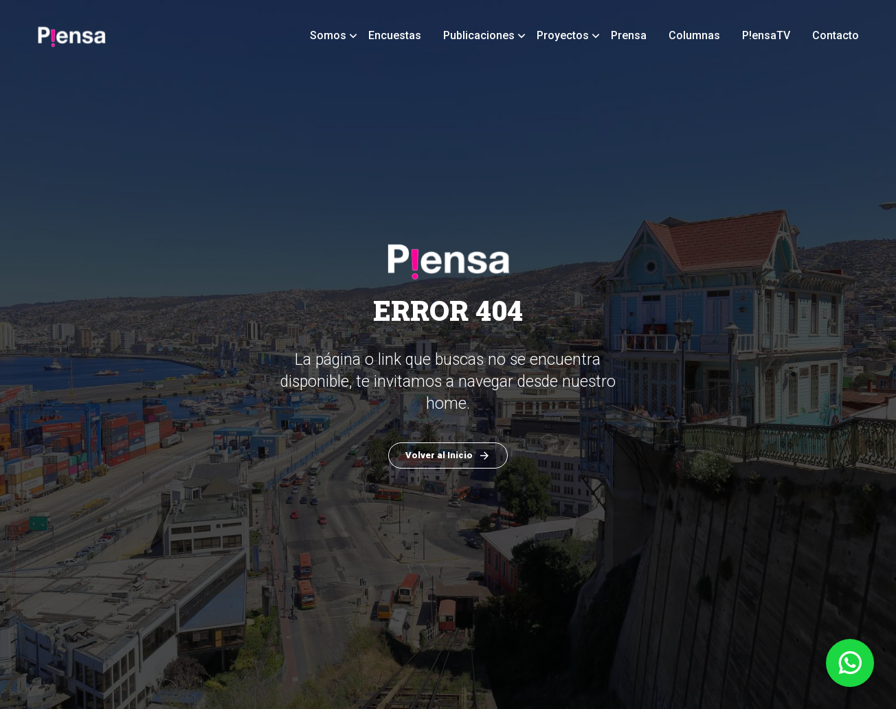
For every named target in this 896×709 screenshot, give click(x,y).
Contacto (835, 35)
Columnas (694, 35)
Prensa (629, 35)
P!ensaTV (766, 35)
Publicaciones (479, 35)
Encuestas (394, 35)
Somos (328, 35)
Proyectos (563, 35)
